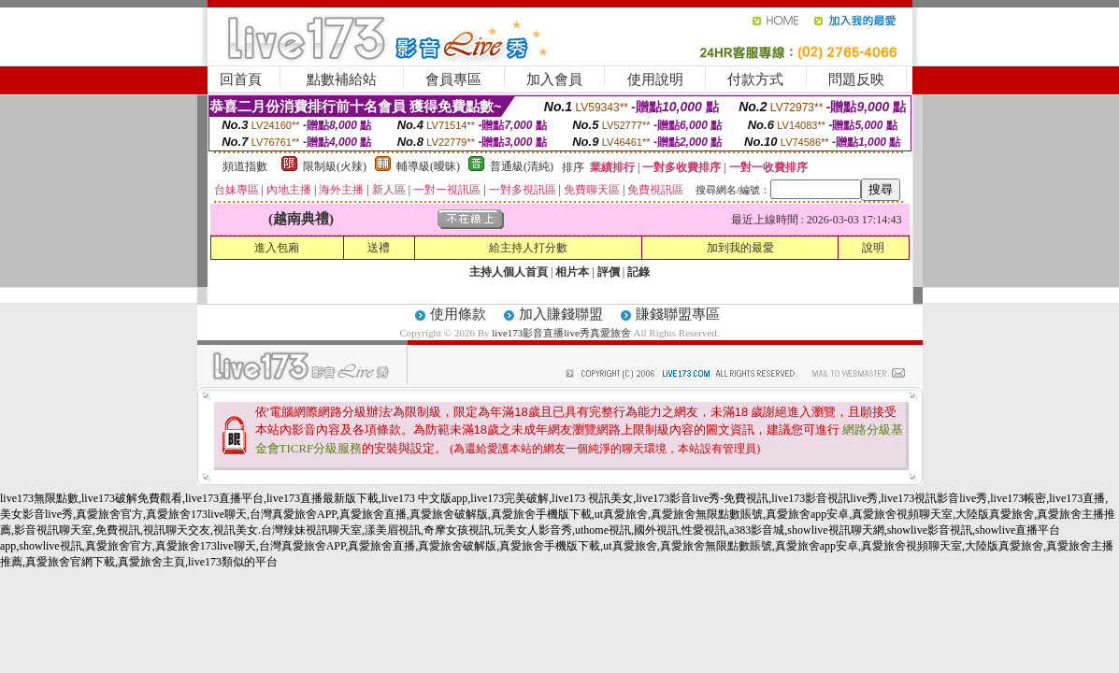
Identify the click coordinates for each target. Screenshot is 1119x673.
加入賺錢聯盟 (561, 314)
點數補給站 (342, 79)
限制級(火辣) (334, 166)
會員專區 (453, 79)
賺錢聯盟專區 (678, 314)
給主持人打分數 (528, 247)
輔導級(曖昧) (428, 166)
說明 (873, 247)
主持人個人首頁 (508, 272)
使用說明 (655, 79)
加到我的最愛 (740, 247)
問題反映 (856, 79)
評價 (608, 272)
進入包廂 (276, 247)
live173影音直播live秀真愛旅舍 (561, 332)
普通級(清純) (521, 166)
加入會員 (554, 79)
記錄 (638, 272)
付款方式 (755, 79)
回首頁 (241, 79)
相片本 (572, 272)
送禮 (378, 247)
